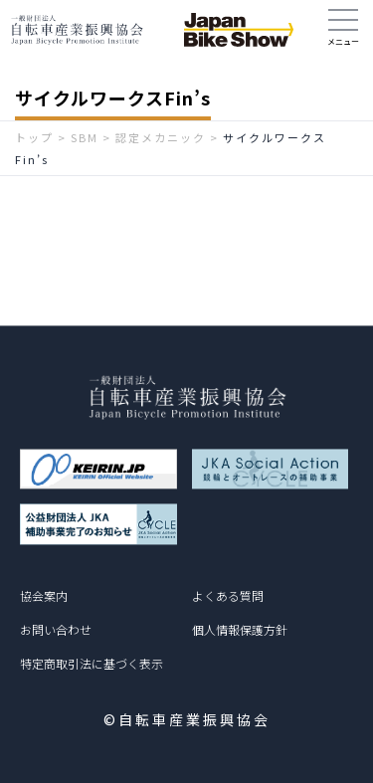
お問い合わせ (56, 629)
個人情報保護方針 (239, 629)
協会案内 (44, 595)
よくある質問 (228, 595)
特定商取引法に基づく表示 (91, 663)
